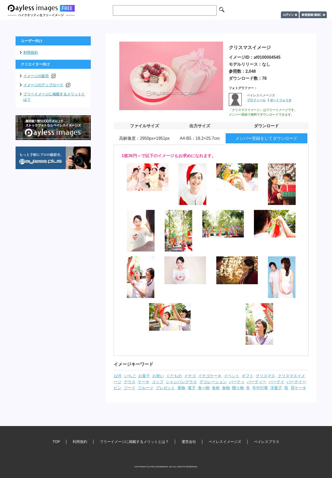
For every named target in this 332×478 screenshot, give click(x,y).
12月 (118, 376)
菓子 (192, 388)
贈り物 (238, 388)
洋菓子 (276, 388)
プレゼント (165, 388)
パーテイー (296, 382)
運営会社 (189, 442)
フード (129, 388)
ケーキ (143, 382)
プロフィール (256, 100)
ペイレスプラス (266, 442)
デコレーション (213, 382)
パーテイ (276, 382)
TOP (56, 442)
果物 (181, 388)
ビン (117, 388)
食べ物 (204, 388)
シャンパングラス (181, 382)
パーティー (256, 382)
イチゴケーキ (210, 376)
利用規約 (30, 52)
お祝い (158, 376)
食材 (216, 388)
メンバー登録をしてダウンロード (266, 138)
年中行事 (260, 388)
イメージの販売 (39, 76)
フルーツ (145, 388)
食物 (226, 388)
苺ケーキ (298, 388)
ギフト (247, 376)
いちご (130, 376)
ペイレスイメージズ (225, 442)
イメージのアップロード (46, 85)
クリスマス (265, 376)
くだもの (174, 376)
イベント (231, 376)
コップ (157, 382)
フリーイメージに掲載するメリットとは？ (54, 97)
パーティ (237, 382)
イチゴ (190, 376)
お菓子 (144, 376)
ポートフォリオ (281, 100)
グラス (129, 382)
